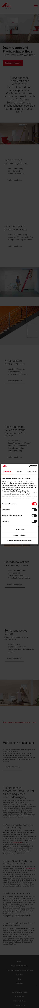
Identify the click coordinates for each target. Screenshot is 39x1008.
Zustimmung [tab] (7, 471)
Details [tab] (19, 471)
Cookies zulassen (19, 529)
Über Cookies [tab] (32, 471)
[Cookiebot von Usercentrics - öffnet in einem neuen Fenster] (29, 466)
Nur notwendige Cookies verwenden (19, 540)
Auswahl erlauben (19, 535)
